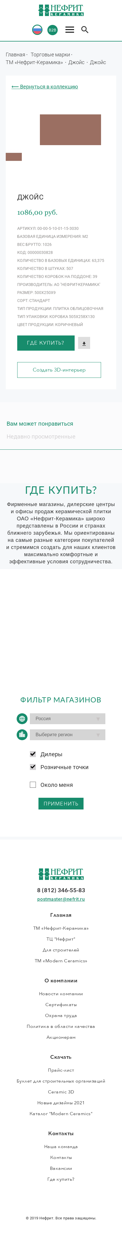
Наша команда (61, 1147)
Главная (15, 54)
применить (61, 803)
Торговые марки (50, 54)
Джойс (77, 62)
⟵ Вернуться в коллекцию (44, 87)
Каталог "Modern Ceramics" (61, 1114)
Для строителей (61, 950)
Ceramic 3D (61, 1092)
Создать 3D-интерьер (59, 370)
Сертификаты (61, 1005)
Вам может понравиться (40, 423)
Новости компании (61, 994)
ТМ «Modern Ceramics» (61, 961)
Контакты (61, 1157)
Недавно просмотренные (41, 436)
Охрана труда (61, 1015)
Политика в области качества (61, 1026)
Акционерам (61, 1037)
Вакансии (61, 1168)
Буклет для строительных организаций (61, 1081)
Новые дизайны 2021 (61, 1103)
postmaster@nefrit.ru (61, 899)
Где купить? (45, 343)
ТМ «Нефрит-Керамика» (35, 62)
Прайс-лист (61, 1070)
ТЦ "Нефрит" (61, 939)
